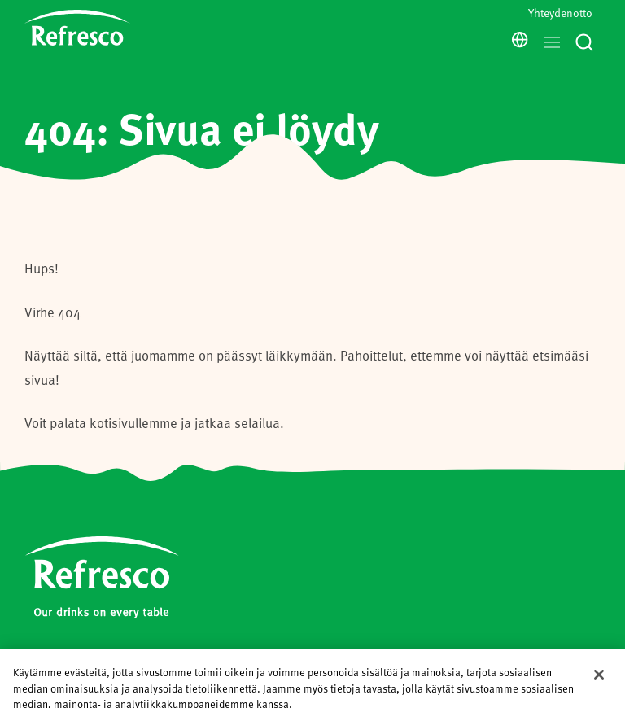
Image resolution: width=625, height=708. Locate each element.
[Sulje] (599, 673)
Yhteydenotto (560, 12)
